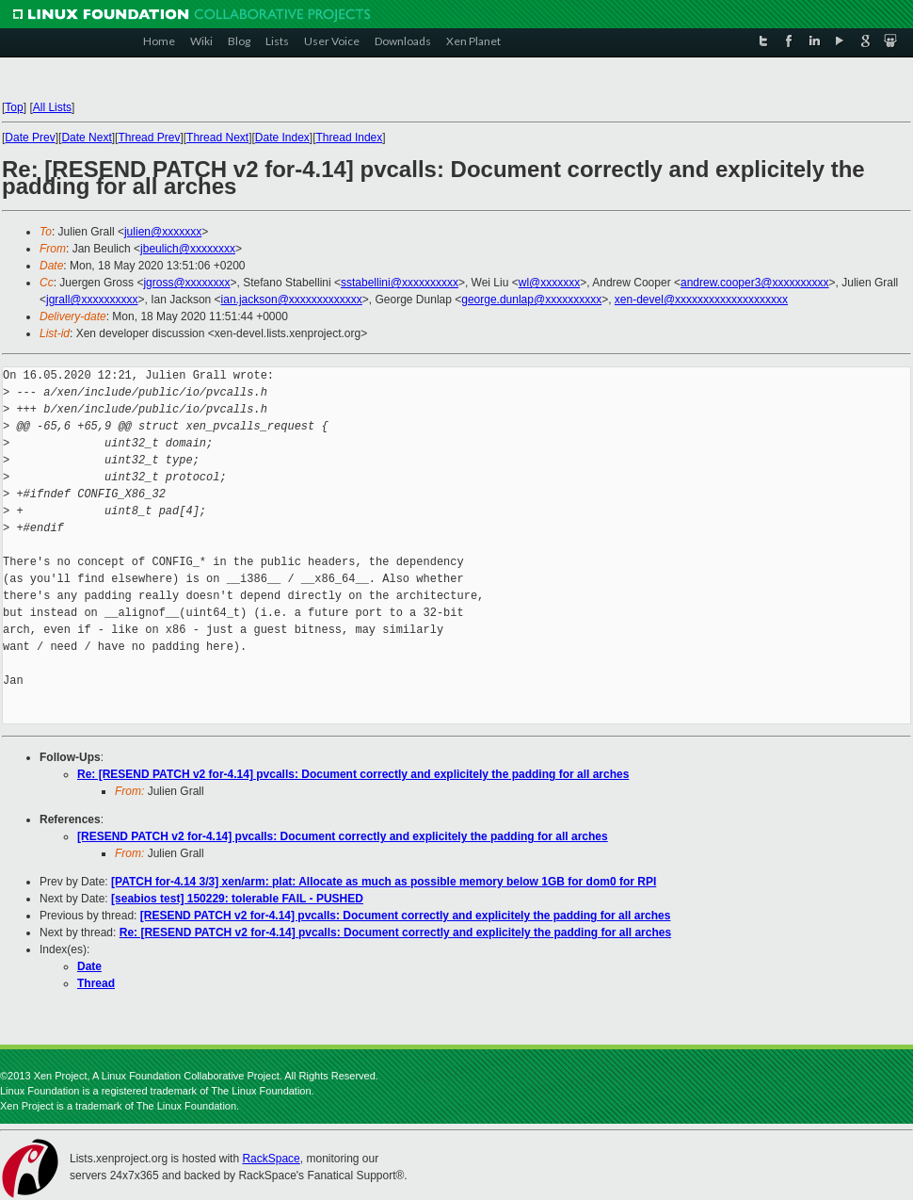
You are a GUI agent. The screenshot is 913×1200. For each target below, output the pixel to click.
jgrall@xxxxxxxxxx (92, 299)
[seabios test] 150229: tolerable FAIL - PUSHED (237, 898)
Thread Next (217, 137)
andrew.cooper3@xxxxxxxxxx (755, 282)
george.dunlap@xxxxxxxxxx (531, 299)
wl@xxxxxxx (550, 282)
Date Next (86, 137)
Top (14, 107)
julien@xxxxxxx (162, 231)
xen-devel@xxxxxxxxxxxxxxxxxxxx (701, 299)
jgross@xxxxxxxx (186, 282)
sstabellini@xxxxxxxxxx (399, 282)
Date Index (282, 137)
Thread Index (349, 137)
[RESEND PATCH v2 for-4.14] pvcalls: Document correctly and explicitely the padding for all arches (342, 836)
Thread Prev (149, 137)
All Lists (52, 107)
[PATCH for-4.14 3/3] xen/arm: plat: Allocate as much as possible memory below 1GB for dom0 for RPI (383, 881)
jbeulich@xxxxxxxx (187, 248)
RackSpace (270, 1158)
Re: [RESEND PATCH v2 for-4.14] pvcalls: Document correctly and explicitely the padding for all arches (353, 774)
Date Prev (30, 137)
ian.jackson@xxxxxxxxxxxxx (291, 299)
